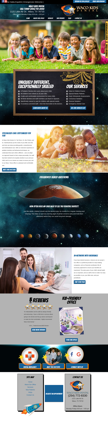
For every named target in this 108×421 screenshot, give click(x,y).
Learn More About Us (40, 108)
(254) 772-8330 (37, 9)
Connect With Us (77, 367)
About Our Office (38, 18)
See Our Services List (78, 108)
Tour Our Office (71, 340)
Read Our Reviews (99, 1)
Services (50, 18)
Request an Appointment (54, 394)
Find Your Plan (80, 282)
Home (28, 18)
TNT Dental (66, 418)
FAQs (69, 18)
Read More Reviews (38, 330)
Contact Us (78, 18)
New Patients (60, 18)
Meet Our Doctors (9, 170)
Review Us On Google (82, 1)
